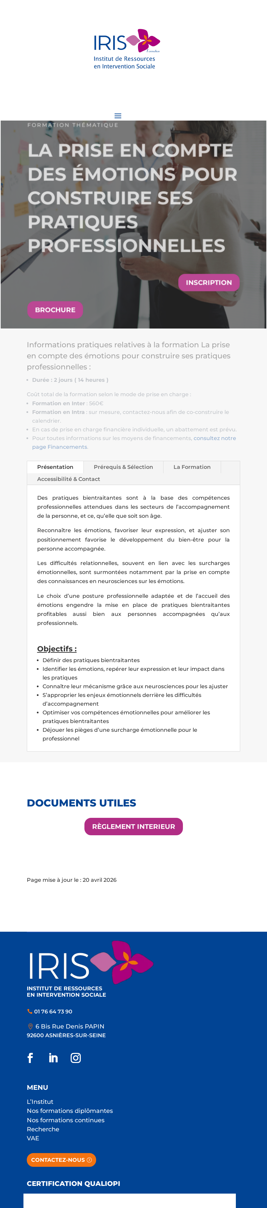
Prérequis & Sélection (123, 467)
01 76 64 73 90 (53, 1011)
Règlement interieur (133, 827)
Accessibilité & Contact (68, 479)
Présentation (55, 467)
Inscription (208, 282)
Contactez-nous (58, 1160)
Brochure (56, 308)
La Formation (192, 467)
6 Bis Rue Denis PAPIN (70, 1026)
